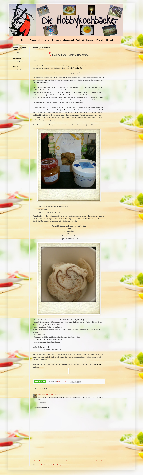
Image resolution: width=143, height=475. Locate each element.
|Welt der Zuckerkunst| (85, 40)
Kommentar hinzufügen (41, 407)
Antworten (42, 403)
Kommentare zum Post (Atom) (51, 465)
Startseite (69, 461)
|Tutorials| (100, 40)
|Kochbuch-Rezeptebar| (30, 40)
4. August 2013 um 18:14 (52, 394)
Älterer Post (100, 461)
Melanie (40, 394)
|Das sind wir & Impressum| (63, 40)
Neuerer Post (38, 461)
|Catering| (45, 40)
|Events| (109, 40)
